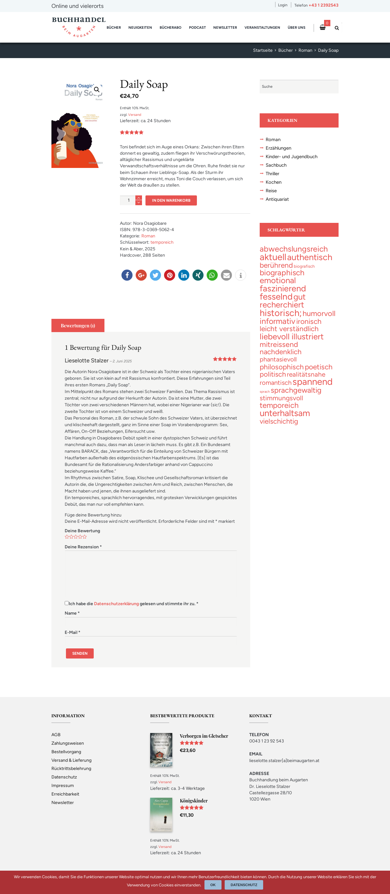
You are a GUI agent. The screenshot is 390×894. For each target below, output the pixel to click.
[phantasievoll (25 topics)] (278, 359)
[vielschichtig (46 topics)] (279, 421)
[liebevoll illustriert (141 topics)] (292, 336)
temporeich (162, 242)
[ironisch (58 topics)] (309, 321)
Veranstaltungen (262, 27)
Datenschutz (64, 777)
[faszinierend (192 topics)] (283, 288)
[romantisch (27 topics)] (276, 382)
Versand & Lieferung (71, 760)
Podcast (197, 27)
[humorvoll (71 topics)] (319, 313)
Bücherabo (170, 27)
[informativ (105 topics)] (277, 321)
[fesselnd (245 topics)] (276, 296)
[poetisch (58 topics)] (319, 366)
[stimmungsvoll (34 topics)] (281, 398)
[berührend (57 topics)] (276, 265)
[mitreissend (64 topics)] (279, 344)
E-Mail (72, 632)
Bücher (114, 27)
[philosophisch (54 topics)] (282, 367)
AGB (56, 734)
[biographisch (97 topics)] (282, 272)
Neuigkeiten (140, 27)
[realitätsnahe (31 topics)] (306, 374)
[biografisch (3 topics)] (304, 266)
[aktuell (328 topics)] (273, 256)
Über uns (296, 27)
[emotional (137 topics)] (278, 280)
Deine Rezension (83, 547)
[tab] (77, 325)
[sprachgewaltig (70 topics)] (296, 390)
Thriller (272, 173)
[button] (127, 275)
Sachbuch (276, 165)
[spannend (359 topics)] (312, 381)
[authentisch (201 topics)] (309, 257)
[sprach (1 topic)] (265, 392)
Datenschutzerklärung (116, 603)
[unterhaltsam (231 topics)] (285, 413)
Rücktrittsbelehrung (71, 768)
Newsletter (225, 27)
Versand (134, 114)
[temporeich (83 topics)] (279, 405)
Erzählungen (278, 148)
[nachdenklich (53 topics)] (281, 352)
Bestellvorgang (66, 751)
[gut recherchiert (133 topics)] (283, 300)
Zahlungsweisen (67, 743)
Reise (271, 191)
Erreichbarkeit (65, 794)
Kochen (273, 182)
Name (72, 613)
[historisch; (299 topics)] (281, 312)
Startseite (263, 50)
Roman (305, 50)
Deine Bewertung (82, 530)
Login (282, 5)
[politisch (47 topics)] (273, 374)
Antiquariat (277, 199)
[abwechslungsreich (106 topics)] (294, 248)
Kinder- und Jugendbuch (291, 156)
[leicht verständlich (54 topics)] (289, 329)
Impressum (62, 785)
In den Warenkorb (171, 200)
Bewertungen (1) (78, 325)
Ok (213, 885)
